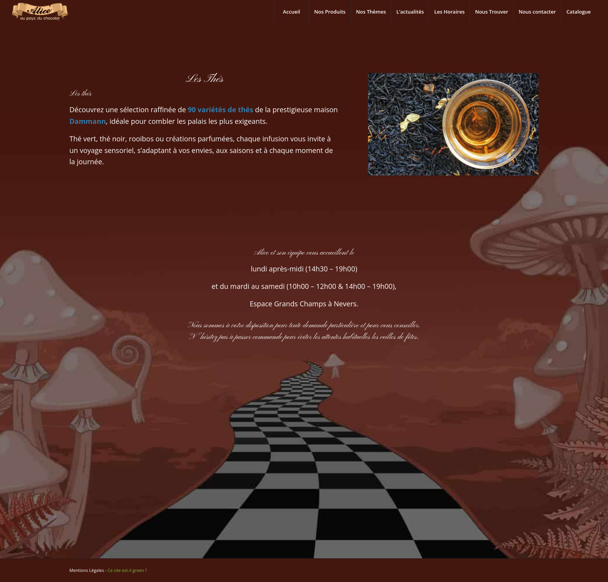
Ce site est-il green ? (127, 570)
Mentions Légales (86, 570)
